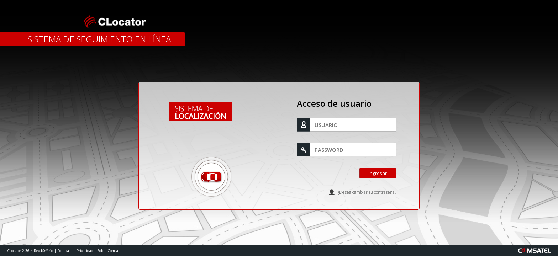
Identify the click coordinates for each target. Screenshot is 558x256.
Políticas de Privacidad (75, 250)
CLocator (113, 21)
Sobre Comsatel (109, 250)
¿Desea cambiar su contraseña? (367, 192)
